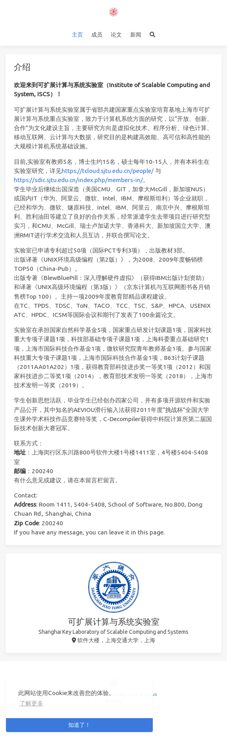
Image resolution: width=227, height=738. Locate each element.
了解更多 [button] (31, 703)
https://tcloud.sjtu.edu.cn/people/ (108, 170)
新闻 (135, 34)
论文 (116, 34)
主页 (77, 34)
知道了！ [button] (79, 725)
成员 (96, 34)
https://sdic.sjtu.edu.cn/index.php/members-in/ (78, 180)
